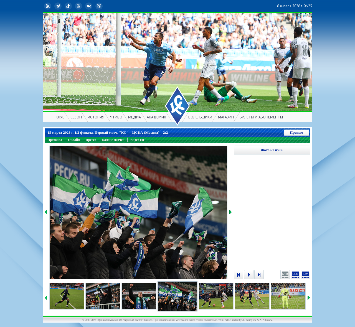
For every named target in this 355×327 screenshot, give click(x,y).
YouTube (79, 6)
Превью (296, 132)
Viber (99, 6)
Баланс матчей (113, 140)
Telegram (58, 6)
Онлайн (74, 140)
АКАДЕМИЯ (156, 117)
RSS (48, 6)
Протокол (54, 140)
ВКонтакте (89, 6)
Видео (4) (137, 140)
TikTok (69, 6)
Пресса (91, 140)
